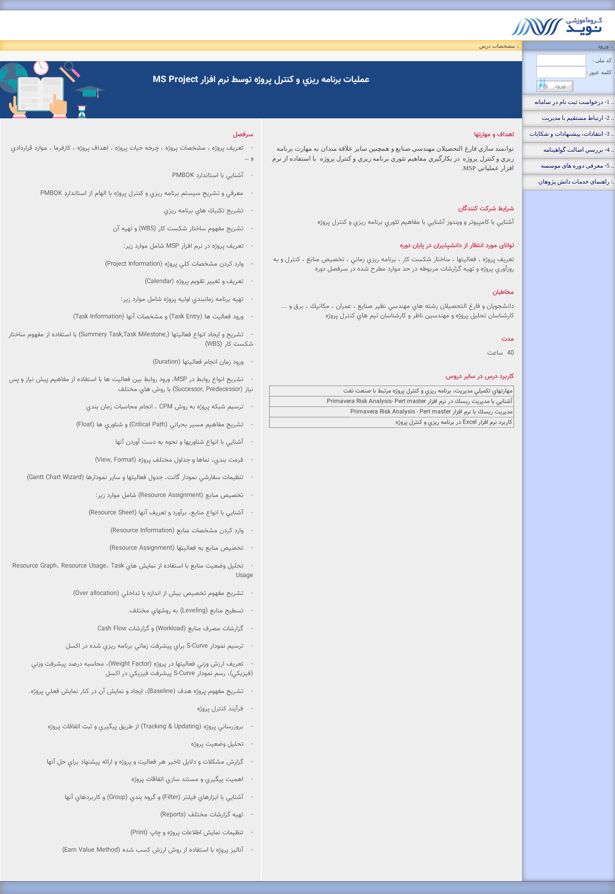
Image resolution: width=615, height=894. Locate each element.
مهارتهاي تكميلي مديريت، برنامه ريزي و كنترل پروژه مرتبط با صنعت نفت (427, 391)
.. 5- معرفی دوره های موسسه (577, 165)
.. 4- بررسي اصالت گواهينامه (578, 149)
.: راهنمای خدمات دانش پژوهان (576, 181)
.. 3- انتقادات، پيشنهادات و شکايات (571, 133)
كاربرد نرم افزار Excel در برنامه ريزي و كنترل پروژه (454, 422)
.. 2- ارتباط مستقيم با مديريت (578, 117)
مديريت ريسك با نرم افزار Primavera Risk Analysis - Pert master (431, 411)
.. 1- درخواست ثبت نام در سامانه (574, 102)
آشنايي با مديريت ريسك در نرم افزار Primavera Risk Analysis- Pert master (419, 401)
